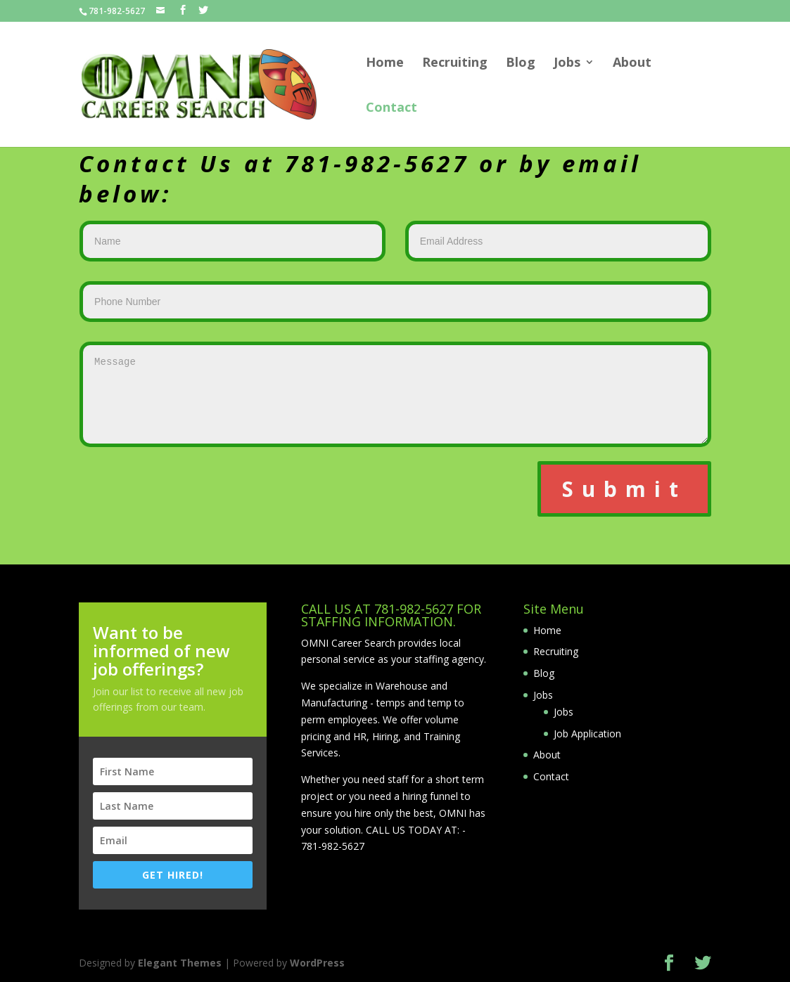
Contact (391, 108)
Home (385, 63)
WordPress (317, 962)
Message (395, 394)
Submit (624, 488)
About (632, 63)
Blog (520, 63)
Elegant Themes (180, 962)
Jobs (567, 63)
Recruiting (455, 63)
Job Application (587, 733)
